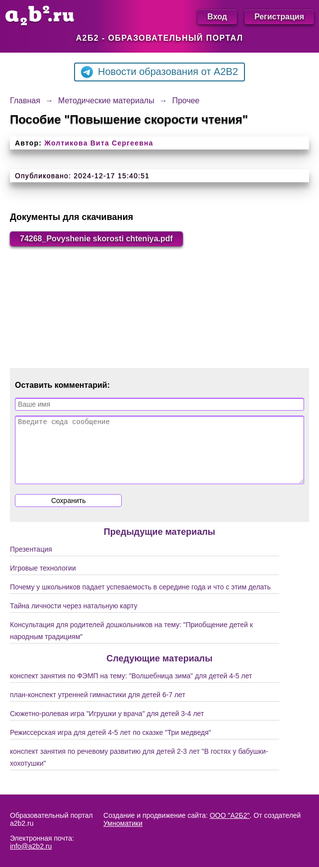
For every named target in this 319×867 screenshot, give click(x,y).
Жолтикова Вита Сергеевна (98, 143)
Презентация (31, 561)
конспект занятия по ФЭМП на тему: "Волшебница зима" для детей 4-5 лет (131, 688)
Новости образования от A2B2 (159, 72)
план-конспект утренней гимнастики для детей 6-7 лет (97, 707)
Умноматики (123, 823)
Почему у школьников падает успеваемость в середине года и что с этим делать (140, 599)
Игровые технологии (43, 580)
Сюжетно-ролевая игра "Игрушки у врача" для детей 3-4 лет (107, 725)
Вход (217, 16)
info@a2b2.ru (31, 846)
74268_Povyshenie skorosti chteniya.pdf (96, 238)
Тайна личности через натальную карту (74, 618)
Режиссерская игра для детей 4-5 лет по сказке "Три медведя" (110, 744)
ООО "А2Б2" (230, 815)
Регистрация (279, 16)
